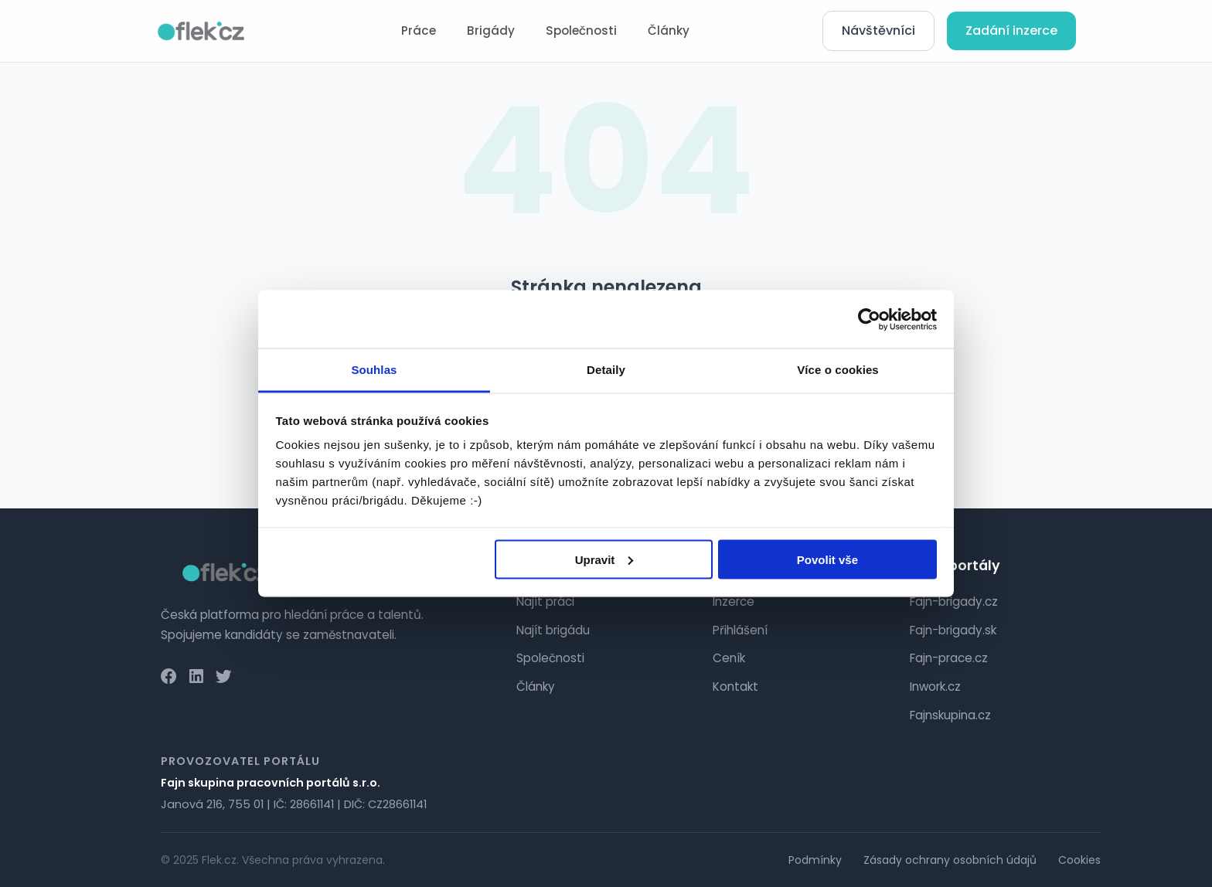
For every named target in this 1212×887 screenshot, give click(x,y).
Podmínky (815, 860)
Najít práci (545, 601)
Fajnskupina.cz (950, 715)
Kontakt (735, 686)
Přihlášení (740, 630)
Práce (418, 30)
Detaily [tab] (606, 369)
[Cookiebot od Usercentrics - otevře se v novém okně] (869, 319)
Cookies (1079, 860)
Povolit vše (827, 559)
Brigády (491, 30)
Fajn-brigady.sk (953, 630)
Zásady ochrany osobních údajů (950, 860)
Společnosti (581, 30)
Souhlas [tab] (374, 369)
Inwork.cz (935, 686)
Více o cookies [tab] (838, 369)
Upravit (604, 559)
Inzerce (733, 601)
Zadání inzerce (1011, 30)
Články (668, 30)
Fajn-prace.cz (949, 658)
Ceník (729, 658)
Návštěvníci (878, 30)
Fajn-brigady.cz (954, 601)
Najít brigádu (553, 630)
